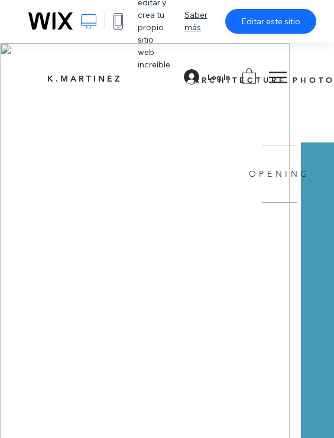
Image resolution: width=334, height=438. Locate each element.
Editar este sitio (270, 21)
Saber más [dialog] (195, 21)
